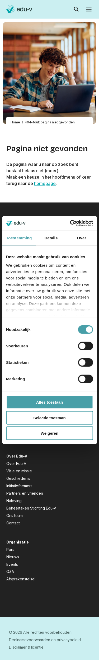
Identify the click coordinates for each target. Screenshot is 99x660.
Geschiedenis (18, 478)
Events (12, 564)
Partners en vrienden (24, 493)
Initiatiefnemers (19, 486)
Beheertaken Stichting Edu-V (31, 508)
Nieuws (12, 557)
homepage (45, 183)
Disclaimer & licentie (26, 647)
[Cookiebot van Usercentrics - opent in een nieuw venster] (70, 223)
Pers (10, 549)
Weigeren (49, 433)
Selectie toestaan (49, 417)
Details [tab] (51, 238)
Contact (13, 523)
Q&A (10, 571)
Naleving (14, 500)
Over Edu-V (16, 463)
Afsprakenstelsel (20, 579)
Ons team (14, 515)
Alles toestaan (49, 402)
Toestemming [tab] (19, 238)
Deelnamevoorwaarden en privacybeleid (45, 639)
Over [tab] (81, 238)
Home (15, 122)
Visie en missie (19, 471)
